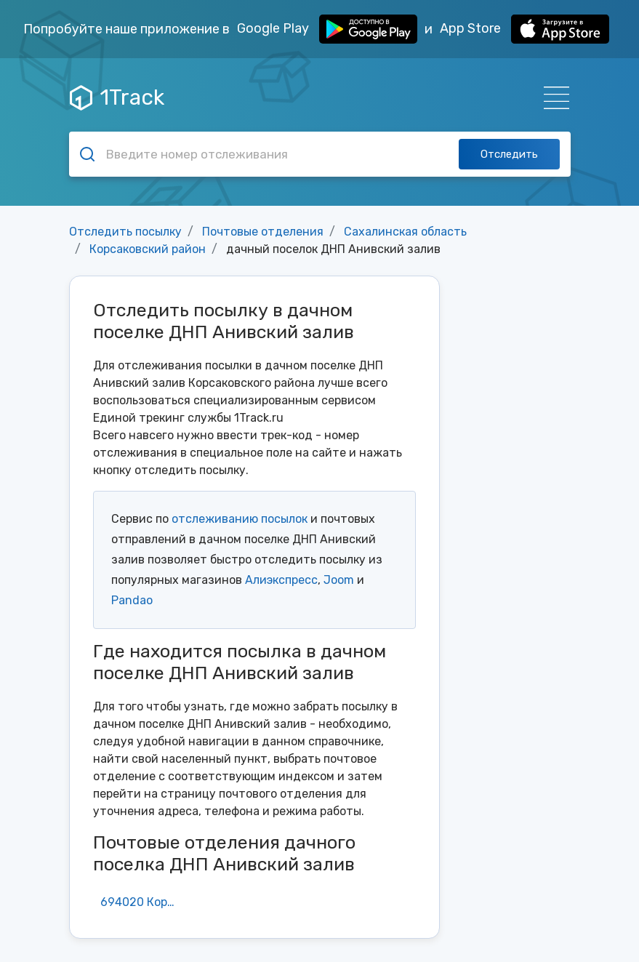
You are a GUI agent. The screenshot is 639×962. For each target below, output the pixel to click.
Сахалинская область (405, 232)
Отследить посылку (125, 232)
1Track (117, 97)
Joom (338, 580)
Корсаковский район (147, 249)
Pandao (132, 600)
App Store (524, 29)
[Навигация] (552, 97)
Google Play (327, 29)
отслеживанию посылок (240, 519)
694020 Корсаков (143, 902)
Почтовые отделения (262, 232)
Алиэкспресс (281, 580)
